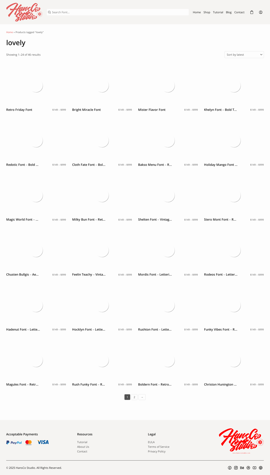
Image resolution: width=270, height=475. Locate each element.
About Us (83, 447)
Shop (207, 12)
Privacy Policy (156, 451)
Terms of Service (158, 447)
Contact (239, 12)
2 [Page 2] (134, 397)
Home (197, 12)
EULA (151, 442)
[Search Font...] (120, 12)
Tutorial (218, 12)
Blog (229, 12)
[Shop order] (244, 54)
